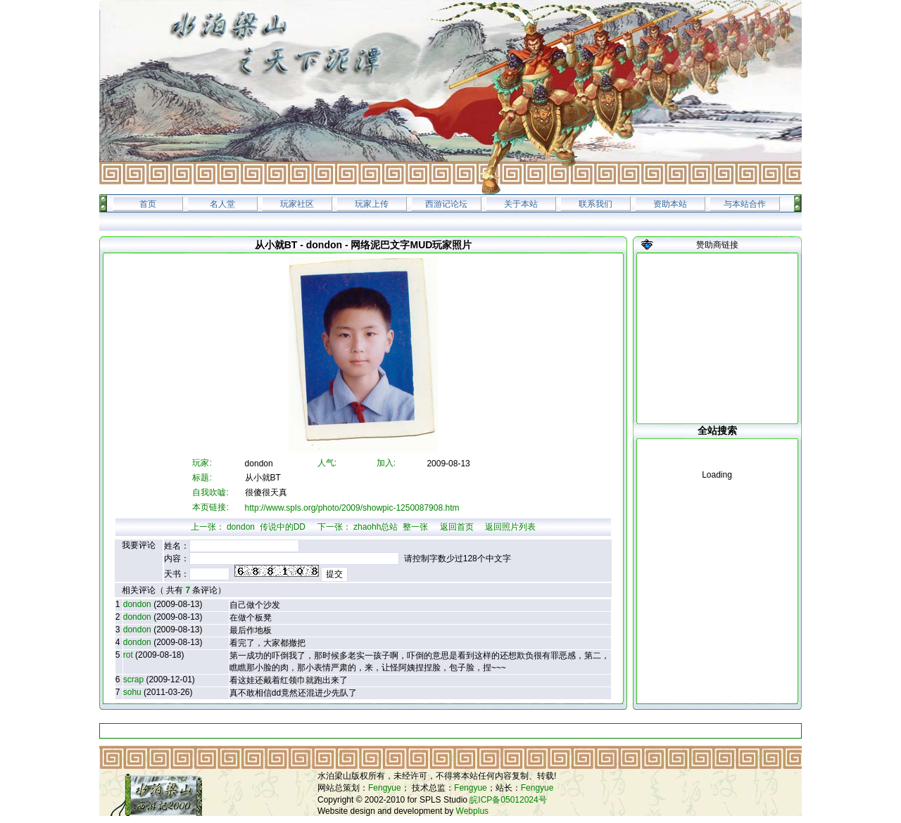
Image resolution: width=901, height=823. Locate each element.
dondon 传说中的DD (266, 527)
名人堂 (222, 204)
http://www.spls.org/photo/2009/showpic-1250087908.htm (352, 508)
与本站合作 (745, 204)
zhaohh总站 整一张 (390, 527)
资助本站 (670, 204)
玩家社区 (297, 204)
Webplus (472, 811)
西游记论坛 (446, 204)
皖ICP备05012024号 (508, 800)
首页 (147, 204)
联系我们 (595, 204)
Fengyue (384, 788)
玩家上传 (372, 204)
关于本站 (521, 204)
